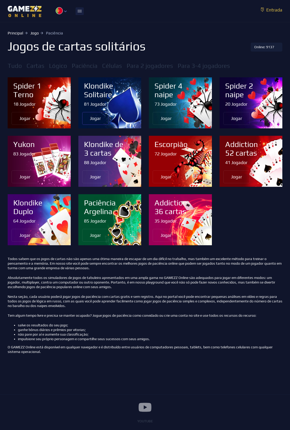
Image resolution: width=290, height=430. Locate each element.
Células (112, 65)
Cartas (35, 65)
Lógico (58, 65)
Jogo (34, 33)
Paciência (85, 65)
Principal (15, 33)
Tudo (15, 65)
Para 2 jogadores (150, 65)
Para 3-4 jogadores (204, 65)
